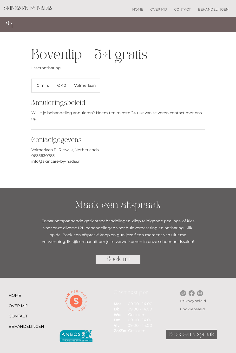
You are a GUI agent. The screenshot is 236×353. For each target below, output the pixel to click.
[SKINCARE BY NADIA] (28, 8)
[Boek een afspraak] (191, 334)
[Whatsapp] (183, 293)
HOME (15, 295)
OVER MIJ (17, 305)
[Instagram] (200, 293)
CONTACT (17, 316)
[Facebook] (192, 293)
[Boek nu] (118, 259)
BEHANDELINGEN (17, 326)
